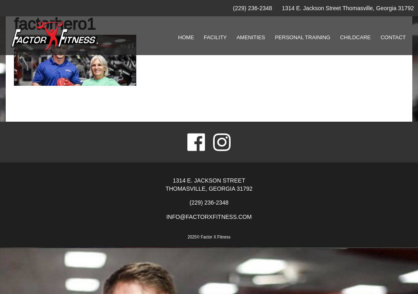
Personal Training (302, 37)
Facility (215, 37)
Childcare (355, 37)
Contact (393, 37)
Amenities (250, 37)
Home (186, 37)
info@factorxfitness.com (208, 217)
